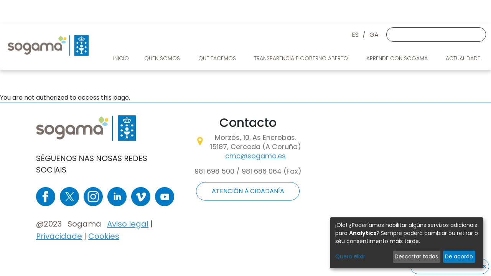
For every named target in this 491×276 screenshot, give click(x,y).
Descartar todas (416, 256)
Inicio (121, 58)
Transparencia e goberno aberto (301, 58)
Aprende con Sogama (397, 58)
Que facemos (217, 58)
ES (355, 34)
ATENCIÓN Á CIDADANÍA (248, 191)
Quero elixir (350, 256)
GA (374, 34)
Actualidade (464, 58)
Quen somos (162, 58)
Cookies (103, 236)
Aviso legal (127, 224)
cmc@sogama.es (255, 156)
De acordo (459, 256)
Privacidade (59, 236)
